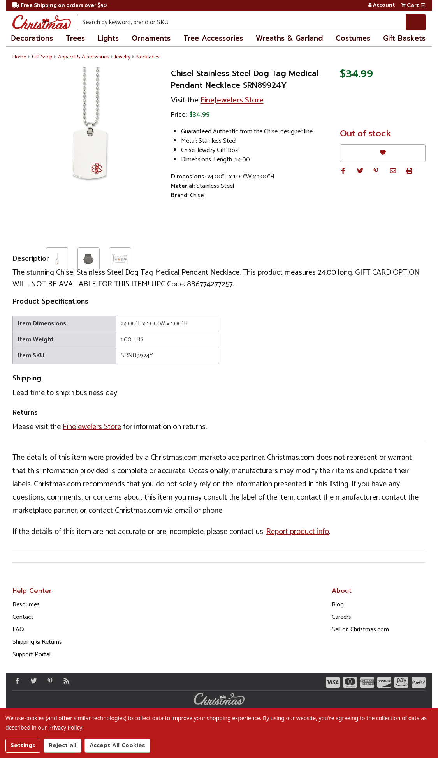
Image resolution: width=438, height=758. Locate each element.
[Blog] (65, 681)
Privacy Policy (65, 727)
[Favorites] (383, 153)
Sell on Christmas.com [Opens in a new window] (360, 629)
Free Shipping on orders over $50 (59, 6)
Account (381, 5)
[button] (343, 171)
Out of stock (365, 134)
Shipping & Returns (37, 642)
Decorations (32, 38)
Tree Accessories (213, 38)
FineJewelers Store (232, 100)
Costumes (353, 38)
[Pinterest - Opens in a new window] (48, 681)
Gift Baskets (404, 38)
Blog (338, 604)
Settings (23, 745)
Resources (26, 604)
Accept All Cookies (117, 745)
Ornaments (151, 38)
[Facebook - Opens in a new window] (15, 681)
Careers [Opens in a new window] (341, 617)
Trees (75, 38)
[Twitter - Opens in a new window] (32, 681)
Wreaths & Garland (289, 38)
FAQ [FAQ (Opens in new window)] (18, 629)
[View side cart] (423, 5)
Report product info (297, 531)
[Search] (416, 22)
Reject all (62, 745)
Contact (22, 617)
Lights (108, 38)
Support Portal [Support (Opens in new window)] (31, 654)
